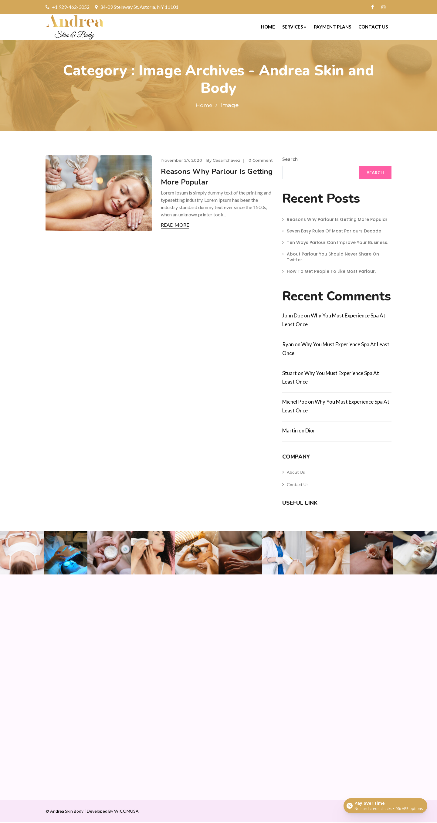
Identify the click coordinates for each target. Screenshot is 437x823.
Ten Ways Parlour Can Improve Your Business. (337, 243)
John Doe (292, 316)
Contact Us (373, 26)
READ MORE (175, 226)
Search (290, 160)
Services (294, 26)
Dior (310, 431)
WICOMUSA (126, 812)
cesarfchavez (227, 161)
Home (268, 26)
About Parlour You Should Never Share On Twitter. (333, 257)
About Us (296, 473)
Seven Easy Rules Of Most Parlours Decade (334, 232)
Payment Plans (332, 26)
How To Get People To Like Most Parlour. (331, 272)
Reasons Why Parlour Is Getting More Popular (337, 220)
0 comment (261, 161)
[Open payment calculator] (385, 805)
